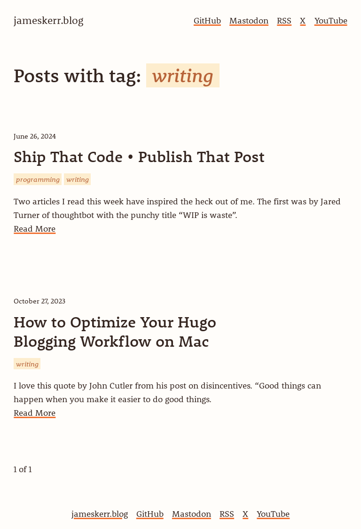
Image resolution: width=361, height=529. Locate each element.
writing (77, 179)
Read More (34, 228)
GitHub (207, 20)
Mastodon (248, 20)
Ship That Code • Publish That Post (139, 156)
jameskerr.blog (99, 513)
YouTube (330, 20)
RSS (284, 20)
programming (38, 179)
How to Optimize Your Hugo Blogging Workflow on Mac (115, 331)
